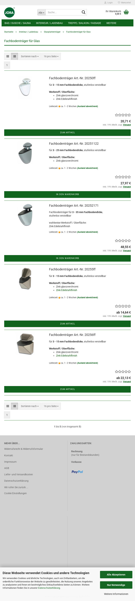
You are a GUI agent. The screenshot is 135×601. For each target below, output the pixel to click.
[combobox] (30, 56)
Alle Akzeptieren (116, 574)
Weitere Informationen (116, 594)
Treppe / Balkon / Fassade (84, 23)
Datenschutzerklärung (49, 588)
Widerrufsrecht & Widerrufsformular (23, 448)
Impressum (10, 461)
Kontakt (8, 455)
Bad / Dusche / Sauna (18, 23)
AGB (6, 468)
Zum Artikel (67, 132)
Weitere (111, 23)
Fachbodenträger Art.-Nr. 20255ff (72, 269)
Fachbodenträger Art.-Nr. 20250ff (72, 78)
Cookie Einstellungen (15, 493)
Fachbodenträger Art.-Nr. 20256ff (72, 335)
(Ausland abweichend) (87, 106)
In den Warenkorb (67, 194)
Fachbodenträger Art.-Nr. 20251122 (74, 143)
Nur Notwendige (116, 585)
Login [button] (108, 2)
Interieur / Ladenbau (49, 23)
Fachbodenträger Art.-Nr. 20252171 (74, 205)
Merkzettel (124, 2)
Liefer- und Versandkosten (18, 474)
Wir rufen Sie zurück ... (16, 487)
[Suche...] (41, 12)
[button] (7, 56)
